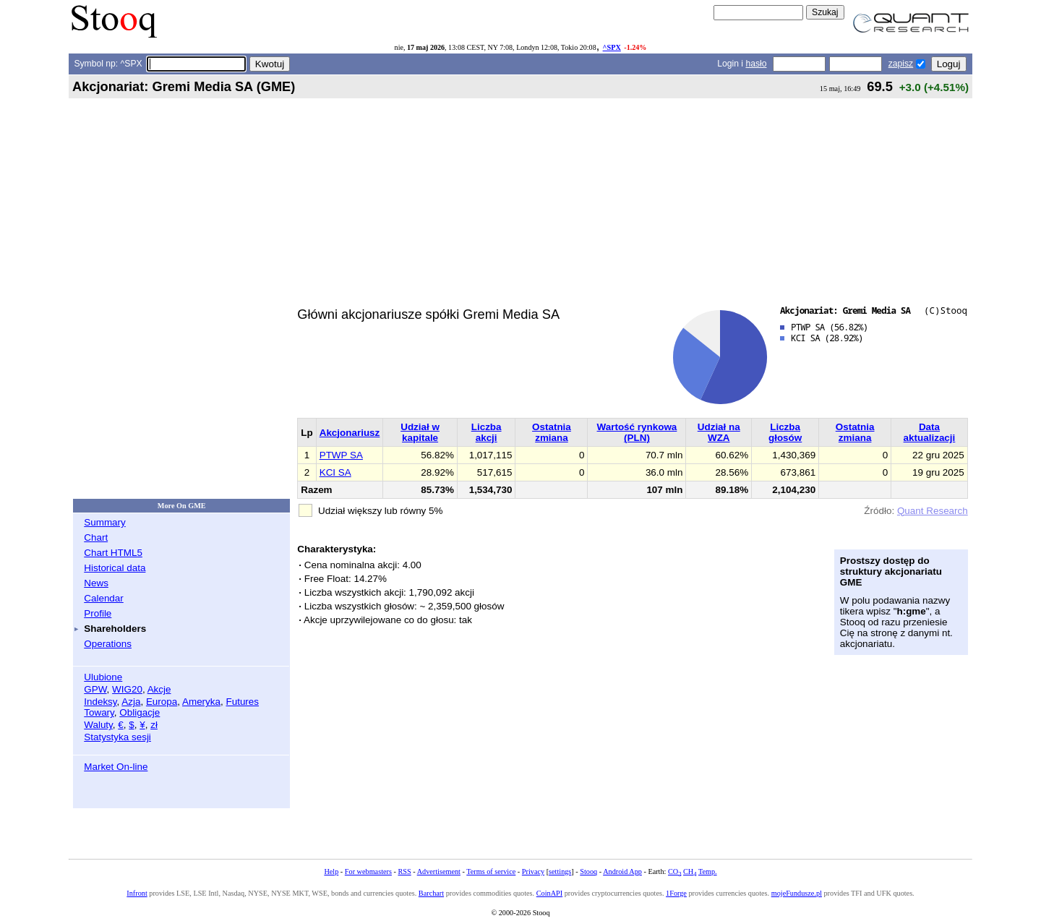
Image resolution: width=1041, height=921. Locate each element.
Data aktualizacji (930, 432)
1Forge (676, 893)
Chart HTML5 (113, 552)
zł (154, 724)
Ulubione (103, 677)
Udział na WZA (719, 432)
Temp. (707, 871)
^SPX (612, 47)
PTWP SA (341, 455)
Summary (105, 522)
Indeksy (100, 701)
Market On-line (115, 766)
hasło (755, 64)
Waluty (98, 724)
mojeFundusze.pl (796, 893)
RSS (404, 871)
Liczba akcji (486, 432)
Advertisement (438, 871)
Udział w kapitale (420, 432)
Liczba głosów (785, 432)
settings (560, 871)
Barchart (431, 893)
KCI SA (335, 472)
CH (689, 871)
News (96, 583)
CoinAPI (549, 893)
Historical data (114, 567)
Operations (108, 643)
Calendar (104, 598)
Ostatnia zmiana (551, 432)
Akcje (159, 689)
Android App (622, 871)
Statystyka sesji (117, 737)
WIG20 (127, 689)
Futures (242, 701)
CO (674, 871)
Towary (99, 712)
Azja (130, 701)
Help (331, 871)
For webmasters (368, 871)
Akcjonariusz (350, 432)
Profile (97, 613)
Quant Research (932, 510)
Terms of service (490, 871)
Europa (161, 701)
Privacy (533, 871)
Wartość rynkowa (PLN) (637, 432)
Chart (96, 537)
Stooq (588, 871)
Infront (137, 893)
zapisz (900, 64)
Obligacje (139, 712)
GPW (95, 689)
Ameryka (201, 701)
